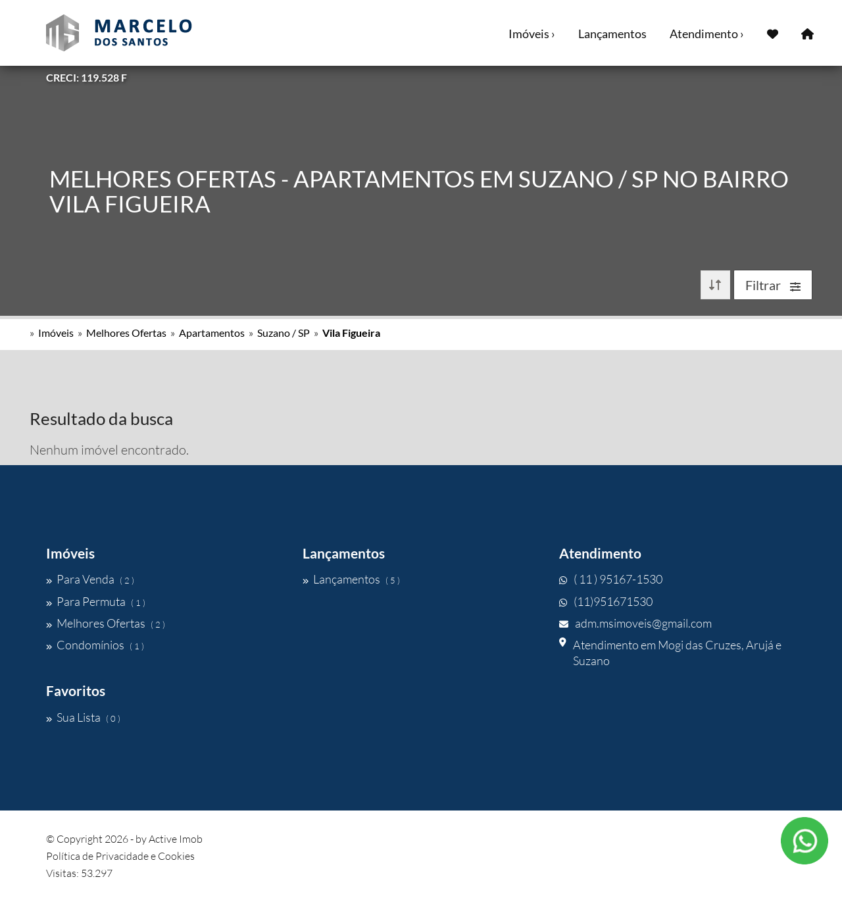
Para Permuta (95, 601)
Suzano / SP (283, 332)
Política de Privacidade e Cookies (120, 855)
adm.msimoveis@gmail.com (635, 623)
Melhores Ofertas (126, 332)
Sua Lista (83, 717)
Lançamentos (612, 33)
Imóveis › (531, 33)
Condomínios (95, 644)
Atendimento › (707, 33)
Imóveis (56, 332)
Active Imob (176, 838)
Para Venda (90, 579)
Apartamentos (212, 332)
